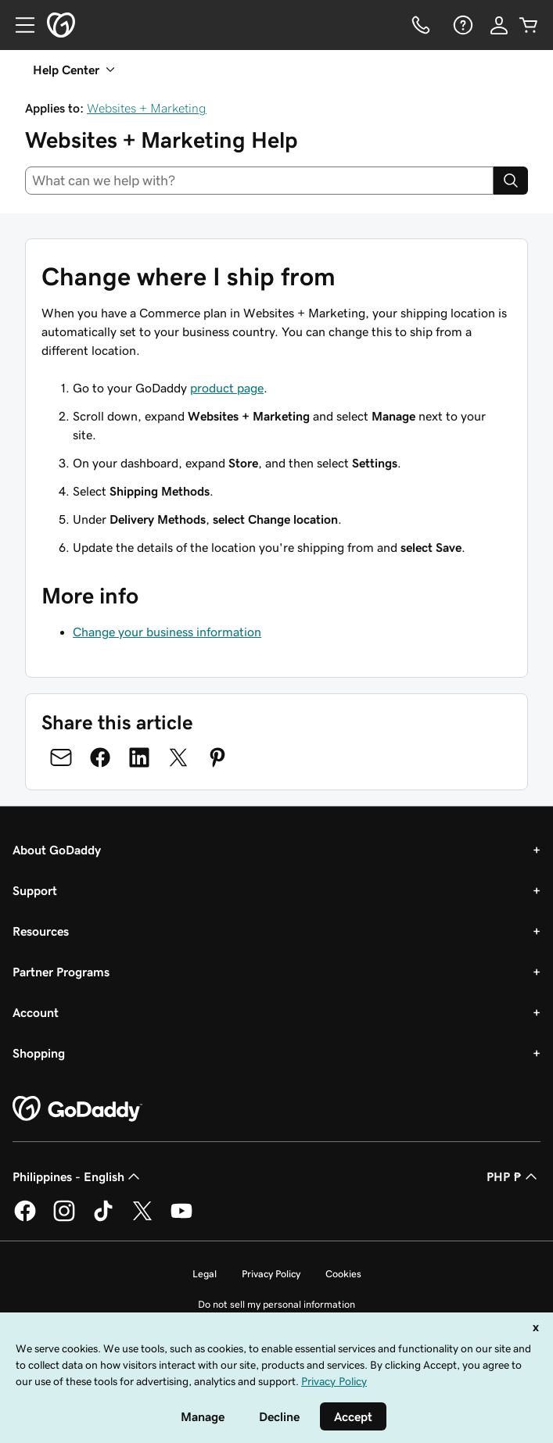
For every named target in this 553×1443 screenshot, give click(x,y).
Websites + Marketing (146, 108)
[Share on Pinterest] (217, 757)
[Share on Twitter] (178, 757)
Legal (204, 1274)
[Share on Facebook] (100, 757)
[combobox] (259, 181)
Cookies (343, 1274)
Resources (41, 931)
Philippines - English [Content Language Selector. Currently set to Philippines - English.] (78, 1176)
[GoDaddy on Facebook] (25, 1218)
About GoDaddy (57, 849)
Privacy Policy (271, 1274)
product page (227, 387)
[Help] (461, 25)
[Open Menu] (19, 25)
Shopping (39, 1053)
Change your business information (167, 631)
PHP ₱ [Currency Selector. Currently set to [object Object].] (513, 1176)
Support (35, 890)
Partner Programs (61, 971)
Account (36, 1012)
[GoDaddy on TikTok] (103, 1218)
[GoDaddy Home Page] (77, 1109)
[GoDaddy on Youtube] (181, 1218)
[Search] (511, 180)
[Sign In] (499, 25)
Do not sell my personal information (276, 1304)
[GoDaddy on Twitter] (142, 1218)
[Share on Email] (61, 757)
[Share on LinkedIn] (139, 757)
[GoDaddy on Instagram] (64, 1218)
